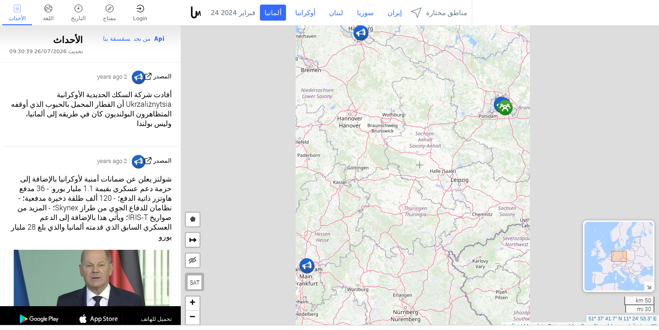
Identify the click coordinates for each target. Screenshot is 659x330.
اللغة (48, 13)
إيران (395, 13)
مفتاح (109, 13)
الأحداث (17, 13)
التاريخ (78, 13)
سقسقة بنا (116, 38)
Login (140, 13)
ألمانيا (273, 13)
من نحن (142, 38)
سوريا (365, 13)
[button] (505, 107)
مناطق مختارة (439, 12)
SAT (195, 282)
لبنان (336, 13)
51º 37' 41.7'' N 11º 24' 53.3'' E (623, 318)
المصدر (162, 76)
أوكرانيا (305, 13)
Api (159, 38)
